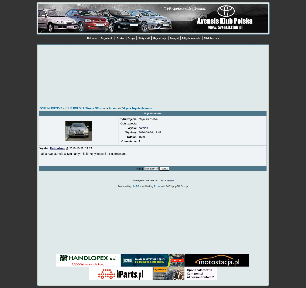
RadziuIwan (57, 148)
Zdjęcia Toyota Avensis (136, 108)
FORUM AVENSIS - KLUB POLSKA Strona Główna (72, 108)
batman (143, 128)
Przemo (158, 186)
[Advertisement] (153, 76)
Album (113, 108)
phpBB (135, 186)
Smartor (170, 180)
